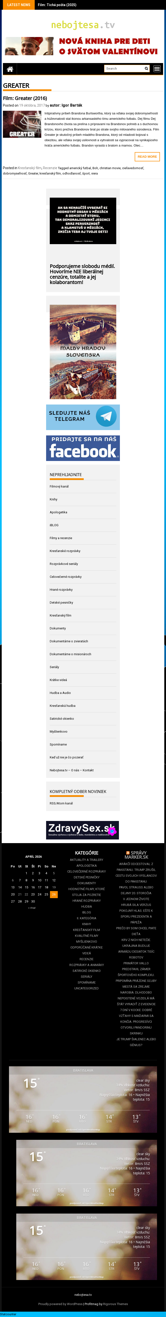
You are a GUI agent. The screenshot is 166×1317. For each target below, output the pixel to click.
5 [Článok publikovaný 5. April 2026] (54, 873)
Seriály (54, 667)
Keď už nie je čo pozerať (66, 757)
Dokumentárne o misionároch (70, 654)
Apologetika (58, 512)
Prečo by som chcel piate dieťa (136, 931)
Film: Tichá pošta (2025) (57, 5)
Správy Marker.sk (136, 854)
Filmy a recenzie (61, 538)
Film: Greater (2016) (25, 97)
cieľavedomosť (132, 168)
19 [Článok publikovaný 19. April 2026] (54, 887)
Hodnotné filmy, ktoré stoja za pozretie (86, 892)
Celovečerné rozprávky (66, 577)
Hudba (86, 906)
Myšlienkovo (58, 731)
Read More (147, 156)
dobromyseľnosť (15, 173)
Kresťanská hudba (62, 706)
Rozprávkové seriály (64, 564)
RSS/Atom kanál (61, 803)
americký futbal (80, 168)
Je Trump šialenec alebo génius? (136, 1042)
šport (86, 173)
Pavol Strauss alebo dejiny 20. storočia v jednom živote (136, 893)
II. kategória (86, 918)
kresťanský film (50, 173)
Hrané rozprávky (61, 589)
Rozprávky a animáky (86, 965)
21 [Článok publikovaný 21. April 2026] (20, 894)
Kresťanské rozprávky (65, 551)
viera (94, 173)
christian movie (110, 168)
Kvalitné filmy (86, 936)
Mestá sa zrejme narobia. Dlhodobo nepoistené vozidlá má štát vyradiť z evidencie (136, 995)
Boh (95, 168)
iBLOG (54, 525)
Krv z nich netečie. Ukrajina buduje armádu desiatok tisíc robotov (136, 948)
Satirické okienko (62, 718)
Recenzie (50, 168)
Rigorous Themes (115, 1304)
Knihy (53, 499)
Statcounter (8, 1314)
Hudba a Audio (60, 693)
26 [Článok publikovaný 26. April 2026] (54, 894)
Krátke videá (58, 680)
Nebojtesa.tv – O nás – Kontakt (72, 770)
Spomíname (58, 744)
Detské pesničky (61, 602)
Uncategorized (86, 988)
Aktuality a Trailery (86, 860)
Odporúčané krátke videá (86, 950)
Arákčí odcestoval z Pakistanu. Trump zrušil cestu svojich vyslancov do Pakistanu (136, 872)
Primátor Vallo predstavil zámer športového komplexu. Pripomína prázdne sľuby (136, 972)
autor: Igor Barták (66, 105)
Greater (33, 173)
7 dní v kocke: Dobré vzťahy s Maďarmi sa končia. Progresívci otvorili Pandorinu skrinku (136, 1021)
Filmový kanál (59, 486)
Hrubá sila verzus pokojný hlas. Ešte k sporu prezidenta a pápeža (136, 913)
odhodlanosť (71, 173)
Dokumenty (58, 628)
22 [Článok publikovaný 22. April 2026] (26, 894)
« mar (32, 908)
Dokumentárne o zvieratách (69, 641)
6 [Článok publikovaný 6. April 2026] (13, 880)
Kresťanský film (30, 168)
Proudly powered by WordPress (60, 1304)
